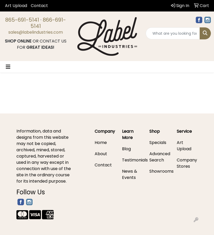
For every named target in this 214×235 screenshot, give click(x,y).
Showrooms (159, 171)
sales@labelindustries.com (35, 32)
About (101, 154)
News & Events (129, 174)
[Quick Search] (173, 33)
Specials (157, 143)
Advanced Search (159, 157)
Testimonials (132, 160)
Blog (126, 149)
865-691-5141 (22, 19)
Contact (39, 6)
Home (101, 143)
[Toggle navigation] (8, 66)
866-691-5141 (48, 23)
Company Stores (187, 163)
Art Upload (16, 6)
